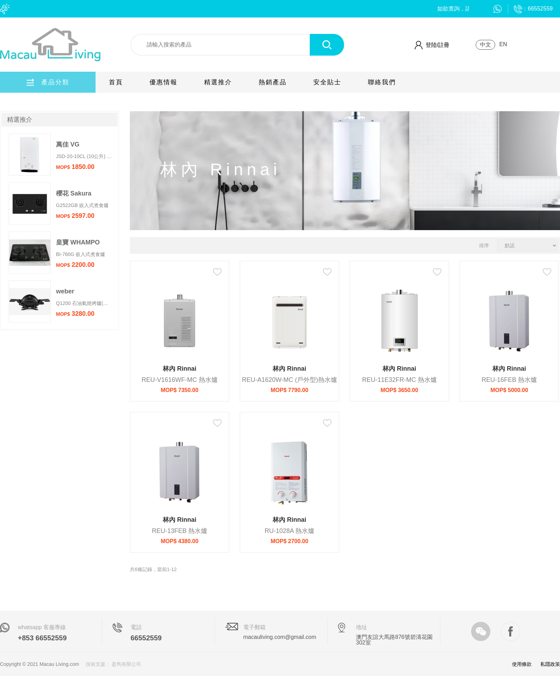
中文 (485, 45)
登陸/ (432, 45)
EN (503, 44)
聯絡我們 (382, 82)
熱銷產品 (273, 82)
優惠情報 (163, 82)
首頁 (116, 82)
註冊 (443, 45)
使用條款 (522, 664)
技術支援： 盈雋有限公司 (113, 664)
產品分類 (48, 82)
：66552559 (533, 9)
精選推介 (218, 82)
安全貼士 (327, 82)
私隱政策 (550, 664)
